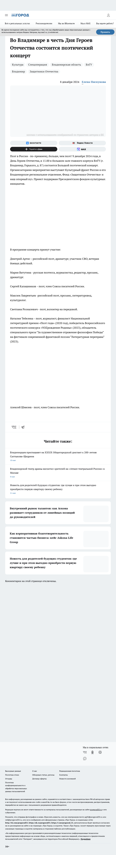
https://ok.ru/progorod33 (39, 823)
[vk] (14, 427)
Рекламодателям (44, 23)
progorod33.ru (96, 809)
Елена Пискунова (94, 82)
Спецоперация (37, 64)
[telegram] (24, 427)
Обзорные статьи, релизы (43, 775)
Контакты (63, 775)
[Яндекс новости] (82, 143)
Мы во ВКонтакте (66, 23)
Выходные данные (13, 771)
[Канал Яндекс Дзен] (33, 149)
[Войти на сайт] (108, 15)
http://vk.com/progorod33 (16, 823)
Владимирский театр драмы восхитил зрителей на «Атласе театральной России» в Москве (58, 473)
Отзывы (8, 779)
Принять (105, 32)
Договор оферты (39, 779)
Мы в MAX (85, 23)
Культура (17, 64)
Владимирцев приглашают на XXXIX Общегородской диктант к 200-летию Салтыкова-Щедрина (58, 456)
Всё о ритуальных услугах (17, 23)
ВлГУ (89, 64)
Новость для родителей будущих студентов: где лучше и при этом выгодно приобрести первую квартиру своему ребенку (58, 489)
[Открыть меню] (6, 15)
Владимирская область (66, 64)
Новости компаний (67, 779)
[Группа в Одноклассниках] (92, 752)
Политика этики (12, 775)
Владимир (18, 71)
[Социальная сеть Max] (82, 149)
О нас (34, 771)
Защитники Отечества (44, 71)
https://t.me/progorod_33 (62, 823)
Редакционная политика (69, 771)
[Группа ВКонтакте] (33, 143)
